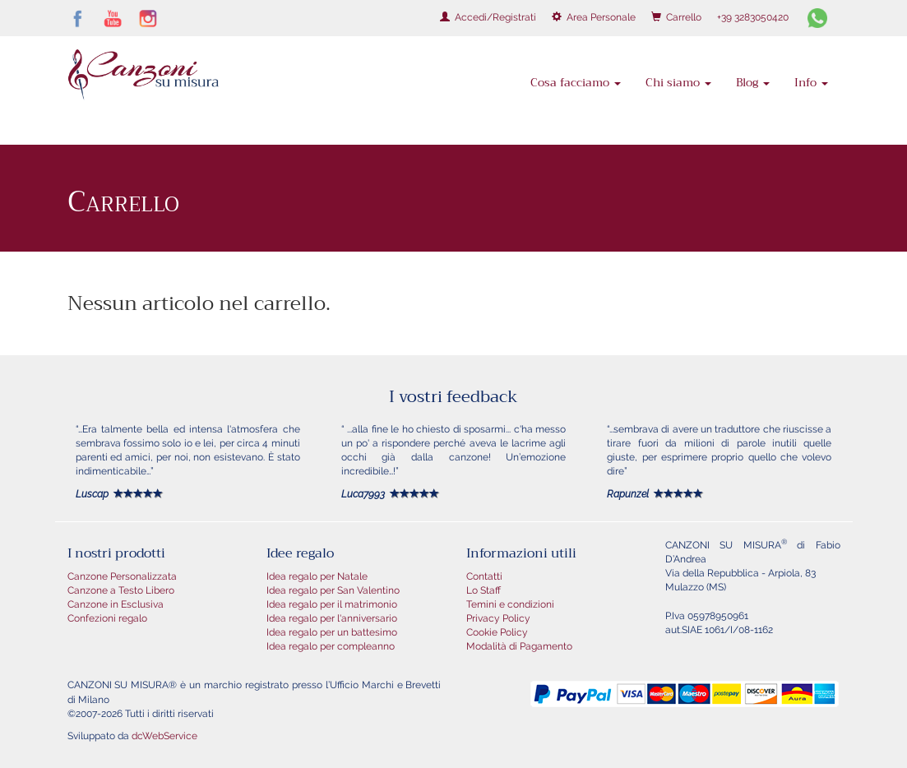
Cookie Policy (497, 632)
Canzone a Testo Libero (120, 590)
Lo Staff (483, 590)
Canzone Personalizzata (122, 576)
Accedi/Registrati (488, 17)
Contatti (484, 576)
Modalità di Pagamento (519, 646)
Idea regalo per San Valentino (333, 590)
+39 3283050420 (753, 17)
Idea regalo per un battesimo (331, 632)
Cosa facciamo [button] (575, 82)
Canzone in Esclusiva (115, 604)
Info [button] (811, 82)
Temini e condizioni (510, 604)
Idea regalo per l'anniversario (331, 618)
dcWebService (164, 736)
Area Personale (594, 17)
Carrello (676, 17)
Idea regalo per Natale (317, 576)
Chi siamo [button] (678, 82)
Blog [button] (753, 82)
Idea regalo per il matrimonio (331, 604)
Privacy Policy (498, 618)
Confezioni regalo (107, 618)
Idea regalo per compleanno (330, 646)
